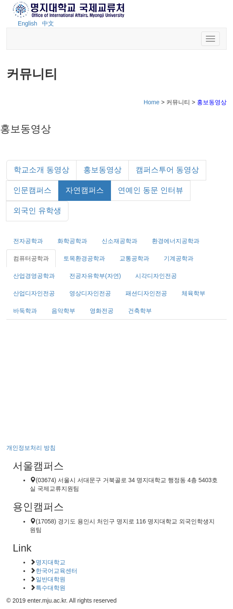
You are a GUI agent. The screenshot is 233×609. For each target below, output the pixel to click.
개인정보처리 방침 (31, 447)
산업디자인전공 (34, 293)
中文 (48, 23)
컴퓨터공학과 (31, 258)
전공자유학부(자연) (95, 275)
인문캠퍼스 (32, 190)
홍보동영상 (102, 170)
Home (151, 102)
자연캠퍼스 (84, 190)
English (27, 23)
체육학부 (193, 293)
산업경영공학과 (34, 275)
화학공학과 (72, 240)
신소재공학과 (119, 240)
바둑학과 (25, 310)
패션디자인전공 (146, 293)
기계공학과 (178, 258)
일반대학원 (50, 579)
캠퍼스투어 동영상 (167, 170)
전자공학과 (28, 240)
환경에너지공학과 (175, 240)
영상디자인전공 (90, 293)
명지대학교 (50, 562)
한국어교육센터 (56, 570)
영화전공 (102, 310)
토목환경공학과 (84, 258)
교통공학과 (134, 258)
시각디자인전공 (156, 275)
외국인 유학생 (37, 210)
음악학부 (63, 310)
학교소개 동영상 (41, 170)
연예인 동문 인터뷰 (150, 190)
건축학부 (140, 310)
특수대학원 (50, 587)
